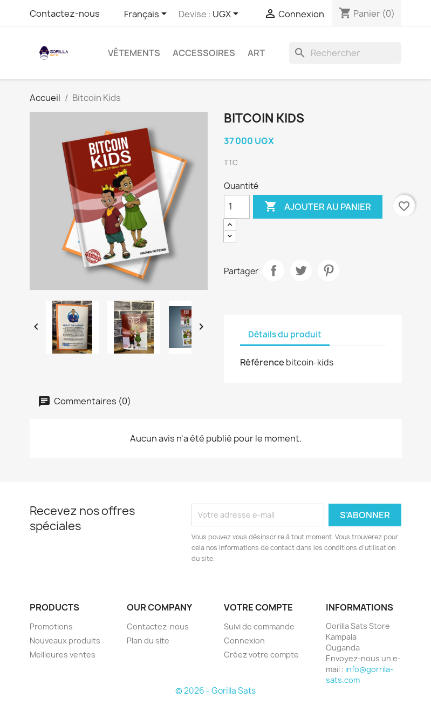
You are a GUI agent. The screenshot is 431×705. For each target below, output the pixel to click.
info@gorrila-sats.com (359, 674)
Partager (273, 270)
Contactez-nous (65, 13)
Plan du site (148, 640)
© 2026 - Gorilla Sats (215, 690)
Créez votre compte (261, 654)
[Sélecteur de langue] (147, 14)
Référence (262, 362)
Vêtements (134, 53)
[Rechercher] (345, 53)
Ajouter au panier (317, 207)
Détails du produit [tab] (284, 334)
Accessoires (204, 53)
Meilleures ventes (62, 654)
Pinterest (328, 270)
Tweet (301, 270)
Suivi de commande (259, 626)
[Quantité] (237, 207)
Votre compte (258, 607)
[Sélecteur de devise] (227, 14)
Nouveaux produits (65, 640)
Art (256, 53)
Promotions (51, 626)
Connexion (244, 640)
